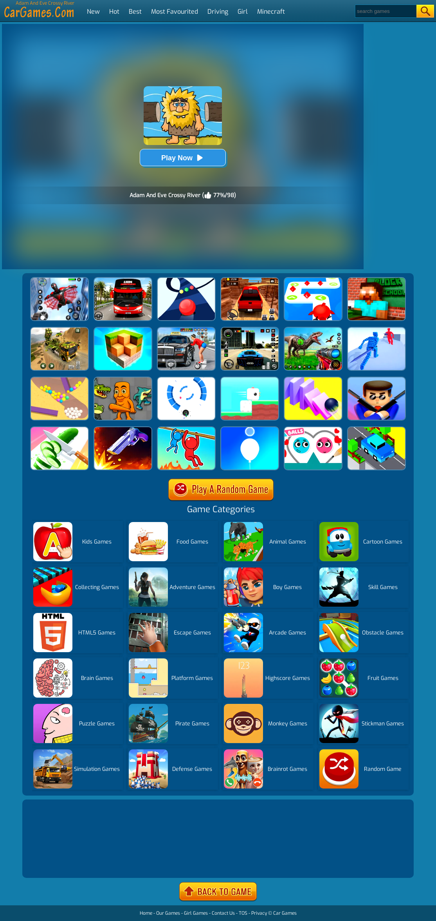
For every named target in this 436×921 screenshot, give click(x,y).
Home (146, 913)
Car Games (285, 913)
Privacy (259, 913)
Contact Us (223, 913)
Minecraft (271, 11)
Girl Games (196, 913)
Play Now (182, 158)
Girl (243, 11)
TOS (243, 913)
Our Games (168, 913)
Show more (50, 862)
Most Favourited (174, 11)
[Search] (385, 11)
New (93, 11)
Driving (217, 11)
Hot (114, 11)
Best (135, 11)
